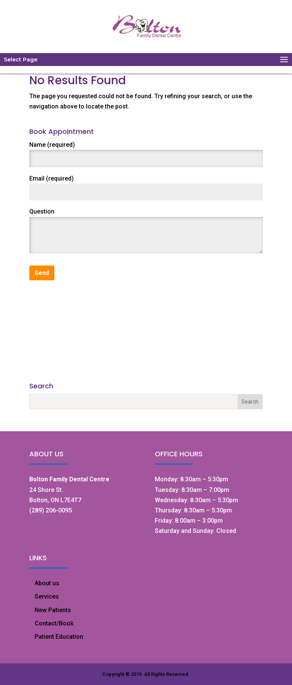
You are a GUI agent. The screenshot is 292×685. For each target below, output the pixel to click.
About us (47, 583)
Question (41, 211)
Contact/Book (54, 623)
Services (47, 596)
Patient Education (59, 636)
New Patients (53, 610)
